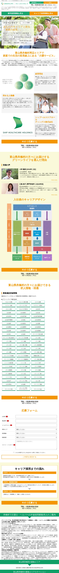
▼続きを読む (54, 180)
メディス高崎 (50, 331)
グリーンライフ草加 (50, 360)
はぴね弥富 (22, 309)
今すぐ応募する (29, 141)
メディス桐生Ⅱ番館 (8, 342)
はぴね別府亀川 (36, 324)
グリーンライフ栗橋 (50, 364)
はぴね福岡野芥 (36, 320)
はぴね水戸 (36, 360)
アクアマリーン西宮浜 (22, 305)
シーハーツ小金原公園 (50, 346)
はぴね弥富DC (36, 309)
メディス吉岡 (50, 335)
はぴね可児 (8, 309)
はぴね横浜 (36, 364)
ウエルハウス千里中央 (50, 305)
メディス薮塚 (36, 331)
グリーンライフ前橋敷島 (8, 346)
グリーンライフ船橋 (50, 349)
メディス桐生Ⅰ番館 (22, 335)
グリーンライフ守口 (8, 305)
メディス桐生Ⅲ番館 (36, 346)
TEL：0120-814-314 (44, 5)
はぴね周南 (8, 320)
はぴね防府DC (50, 316)
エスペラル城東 (36, 301)
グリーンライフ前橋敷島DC (22, 346)
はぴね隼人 (50, 324)
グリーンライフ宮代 (8, 369)
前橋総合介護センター (50, 342)
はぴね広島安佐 (22, 316)
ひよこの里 (8, 364)
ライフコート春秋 (50, 301)
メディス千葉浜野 (8, 353)
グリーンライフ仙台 (36, 369)
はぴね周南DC (22, 320)
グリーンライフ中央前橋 (22, 342)
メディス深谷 (8, 331)
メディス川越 (36, 353)
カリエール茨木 (36, 305)
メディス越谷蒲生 (8, 357)
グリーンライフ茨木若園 (50, 327)
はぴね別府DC (22, 324)
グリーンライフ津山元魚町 (22, 327)
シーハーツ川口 (50, 357)
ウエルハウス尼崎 (8, 301)
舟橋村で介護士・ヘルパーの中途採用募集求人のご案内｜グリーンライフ (15, 0)
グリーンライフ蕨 (36, 357)
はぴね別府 (8, 324)
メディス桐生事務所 (36, 335)
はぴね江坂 (50, 309)
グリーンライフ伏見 (22, 360)
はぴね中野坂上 (22, 364)
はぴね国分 (8, 327)
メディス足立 (22, 357)
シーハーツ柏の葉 (36, 349)
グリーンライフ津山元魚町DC (36, 327)
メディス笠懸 (22, 331)
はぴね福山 (8, 316)
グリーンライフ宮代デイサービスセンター (22, 369)
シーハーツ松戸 (22, 349)
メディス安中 (8, 338)
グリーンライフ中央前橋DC (36, 342)
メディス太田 (8, 335)
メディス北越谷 (50, 353)
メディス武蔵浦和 (22, 353)
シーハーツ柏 (8, 349)
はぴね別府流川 (50, 320)
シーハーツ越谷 (8, 360)
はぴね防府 (36, 316)
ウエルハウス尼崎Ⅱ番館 (22, 301)
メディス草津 (22, 338)
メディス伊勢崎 (50, 338)
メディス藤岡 (36, 338)
